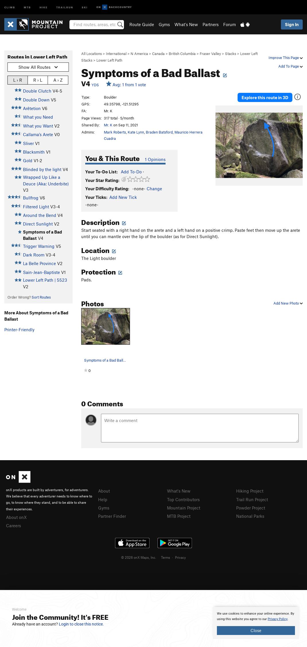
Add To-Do (131, 171)
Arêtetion (32, 108)
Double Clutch (37, 90)
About (104, 490)
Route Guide (141, 24)
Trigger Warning (39, 246)
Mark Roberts (115, 132)
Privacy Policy (277, 619)
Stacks (230, 53)
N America (139, 53)
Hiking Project (249, 490)
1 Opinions (155, 159)
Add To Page (290, 66)
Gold (27, 160)
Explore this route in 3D (265, 97)
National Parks (250, 516)
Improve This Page (286, 57)
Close (255, 630)
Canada (158, 53)
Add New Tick (123, 197)
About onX (16, 517)
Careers (13, 525)
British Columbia (182, 53)
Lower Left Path (109, 60)
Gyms (164, 24)
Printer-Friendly (19, 329)
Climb (9, 7)
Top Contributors (183, 499)
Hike (44, 7)
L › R (17, 80)
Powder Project (250, 507)
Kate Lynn (136, 132)
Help (102, 499)
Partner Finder (112, 516)
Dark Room (33, 254)
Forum (229, 24)
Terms (165, 557)
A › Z (58, 80)
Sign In (292, 24)
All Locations (91, 53)
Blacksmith (34, 151)
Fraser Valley (210, 53)
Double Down (36, 99)
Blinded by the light (42, 169)
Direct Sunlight (38, 223)
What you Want (38, 125)
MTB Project (179, 516)
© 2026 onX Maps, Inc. (138, 557)
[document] (256, 623)
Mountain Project (183, 507)
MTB (27, 7)
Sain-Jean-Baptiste (41, 272)
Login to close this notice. (81, 624)
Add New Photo (288, 303)
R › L (37, 80)
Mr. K (108, 125)
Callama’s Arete (38, 134)
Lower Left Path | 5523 (45, 280)
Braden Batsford (159, 132)
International (116, 53)
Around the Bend (39, 215)
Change (154, 188)
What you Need (38, 116)
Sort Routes (41, 297)
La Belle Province (39, 263)
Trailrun (64, 7)
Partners (211, 24)
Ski (85, 7)
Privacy (180, 557)
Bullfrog (30, 197)
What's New (186, 24)
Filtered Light (36, 206)
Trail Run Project (252, 499)
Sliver (28, 143)
